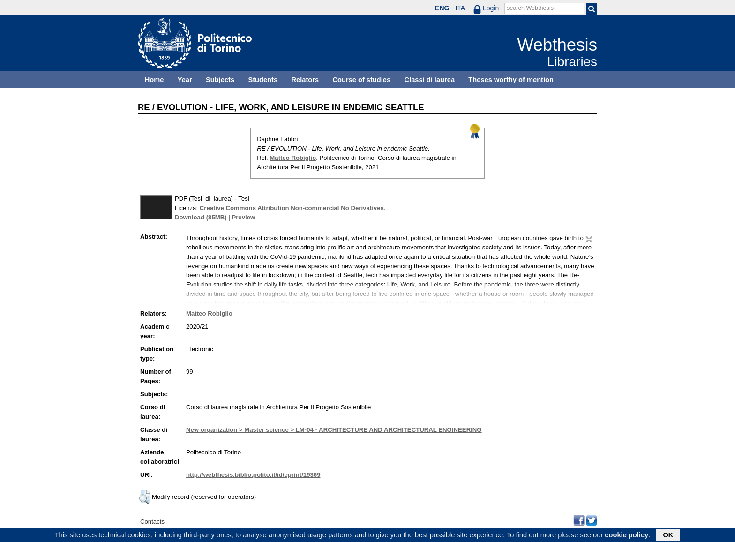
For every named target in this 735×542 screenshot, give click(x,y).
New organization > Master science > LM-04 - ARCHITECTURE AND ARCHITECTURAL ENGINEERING (334, 429)
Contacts (152, 521)
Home (154, 79)
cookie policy (626, 536)
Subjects (220, 79)
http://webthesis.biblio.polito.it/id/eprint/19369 (253, 474)
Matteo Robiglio (293, 157)
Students (263, 79)
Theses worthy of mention (511, 79)
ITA (460, 8)
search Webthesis (530, 8)
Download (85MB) (201, 217)
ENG (442, 8)
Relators (305, 79)
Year (185, 79)
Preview (243, 217)
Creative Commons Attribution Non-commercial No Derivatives (292, 207)
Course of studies (361, 79)
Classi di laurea (430, 79)
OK (668, 536)
